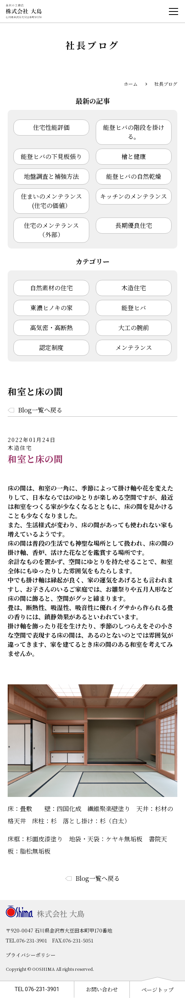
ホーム (131, 83)
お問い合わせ (102, 989)
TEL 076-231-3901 (37, 989)
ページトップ (157, 989)
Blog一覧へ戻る (40, 410)
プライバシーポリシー (31, 955)
